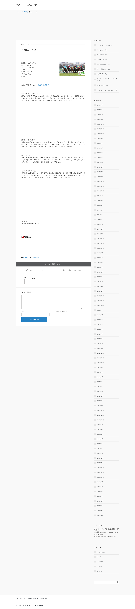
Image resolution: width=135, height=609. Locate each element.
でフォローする (36, 270)
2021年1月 (100, 405)
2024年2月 (100, 229)
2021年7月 (100, 377)
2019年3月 (100, 510)
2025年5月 (100, 157)
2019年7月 (100, 491)
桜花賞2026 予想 (102, 54)
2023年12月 (100, 238)
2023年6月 (100, 267)
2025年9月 (100, 138)
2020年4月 (100, 448)
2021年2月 (100, 401)
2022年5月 (100, 329)
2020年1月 (100, 463)
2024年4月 (100, 219)
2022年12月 (100, 296)
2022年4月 (100, 334)
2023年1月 (100, 291)
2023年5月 (100, 272)
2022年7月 (100, 319)
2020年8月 (100, 429)
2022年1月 (100, 348)
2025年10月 (100, 133)
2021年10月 (100, 362)
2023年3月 (100, 281)
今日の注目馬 (101, 552)
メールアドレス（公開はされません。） (63, 315)
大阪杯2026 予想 (102, 59)
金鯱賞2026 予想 (102, 74)
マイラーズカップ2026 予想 (105, 45)
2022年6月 (100, 324)
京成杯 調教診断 (43, 85)
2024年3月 (100, 224)
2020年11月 (100, 415)
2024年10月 (100, 191)
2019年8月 (100, 486)
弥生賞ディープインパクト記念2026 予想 (107, 79)
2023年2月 (100, 286)
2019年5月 (100, 501)
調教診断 (99, 566)
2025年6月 (100, 152)
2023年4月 (100, 276)
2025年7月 (100, 148)
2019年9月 (100, 482)
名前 (22, 315)
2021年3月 (100, 396)
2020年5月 (100, 443)
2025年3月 (100, 167)
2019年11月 (100, 472)
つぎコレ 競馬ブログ (26, 5)
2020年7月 (100, 434)
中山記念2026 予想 (102, 85)
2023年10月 (100, 248)
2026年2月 (100, 114)
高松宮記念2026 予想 (103, 64)
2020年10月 (100, 420)
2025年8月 (100, 143)
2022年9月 (100, 310)
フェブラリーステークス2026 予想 (107, 90)
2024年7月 (100, 205)
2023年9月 (100, 253)
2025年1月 (100, 176)
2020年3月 (100, 453)
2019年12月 (100, 467)
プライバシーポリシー (32, 598)
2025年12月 (100, 124)
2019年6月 (100, 496)
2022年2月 (100, 343)
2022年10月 (100, 305)
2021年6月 (100, 381)
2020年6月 (100, 439)
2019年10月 (100, 477)
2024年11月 (100, 186)
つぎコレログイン (20, 598)
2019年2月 (100, 515)
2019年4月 (100, 506)
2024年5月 (100, 214)
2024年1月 (100, 234)
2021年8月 (100, 372)
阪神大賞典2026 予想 (103, 69)
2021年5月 (100, 386)
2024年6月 (100, 210)
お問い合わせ (43, 598)
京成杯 (33, 257)
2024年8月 (100, 200)
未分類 (99, 557)
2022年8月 (100, 315)
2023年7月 (100, 262)
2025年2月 (100, 172)
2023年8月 (100, 257)
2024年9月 (100, 195)
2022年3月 (100, 339)
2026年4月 (100, 105)
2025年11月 (100, 129)
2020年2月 (100, 458)
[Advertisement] (67, 26)
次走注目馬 (100, 561)
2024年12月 (100, 181)
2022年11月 (100, 300)
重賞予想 (26, 257)
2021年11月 (100, 358)
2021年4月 (100, 391)
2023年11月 (100, 243)
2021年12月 (100, 353)
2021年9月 (100, 367)
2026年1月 (100, 119)
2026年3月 (100, 110)
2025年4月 (100, 162)
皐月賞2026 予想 (102, 50)
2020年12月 (100, 410)
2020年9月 (100, 424)
